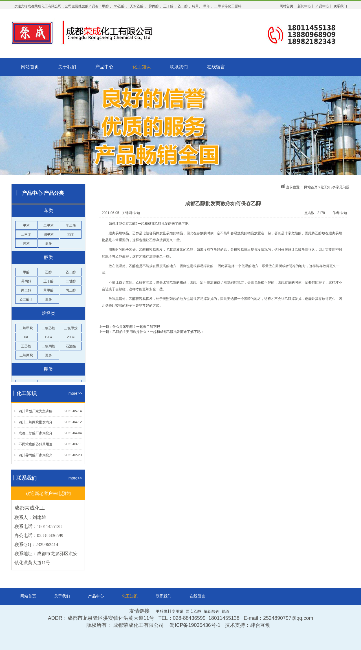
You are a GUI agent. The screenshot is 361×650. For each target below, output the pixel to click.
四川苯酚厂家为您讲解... (37, 411)
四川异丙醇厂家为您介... (37, 455)
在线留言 (216, 66)
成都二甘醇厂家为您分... (37, 433)
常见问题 (342, 187)
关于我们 (67, 66)
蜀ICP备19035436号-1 (195, 625)
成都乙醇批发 (158, 224)
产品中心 (104, 66)
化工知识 (142, 66)
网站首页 (30, 66)
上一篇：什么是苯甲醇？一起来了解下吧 (129, 327)
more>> (75, 393)
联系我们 (179, 66)
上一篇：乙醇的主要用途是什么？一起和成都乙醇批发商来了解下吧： (151, 332)
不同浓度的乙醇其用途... (37, 444)
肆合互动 (260, 625)
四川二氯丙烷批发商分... (37, 422)
